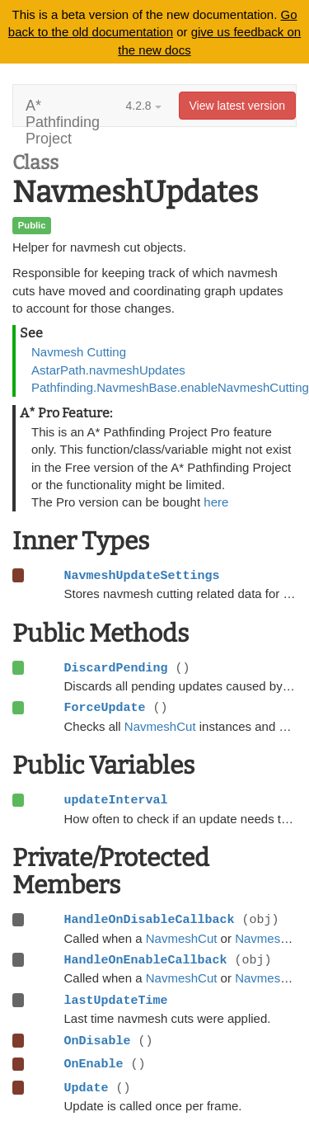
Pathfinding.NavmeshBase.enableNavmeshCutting (170, 387)
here (216, 502)
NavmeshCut (160, 726)
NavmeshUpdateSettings (142, 576)
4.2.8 (144, 105)
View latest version (237, 105)
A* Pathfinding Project (63, 111)
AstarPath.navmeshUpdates (108, 370)
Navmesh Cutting (78, 352)
